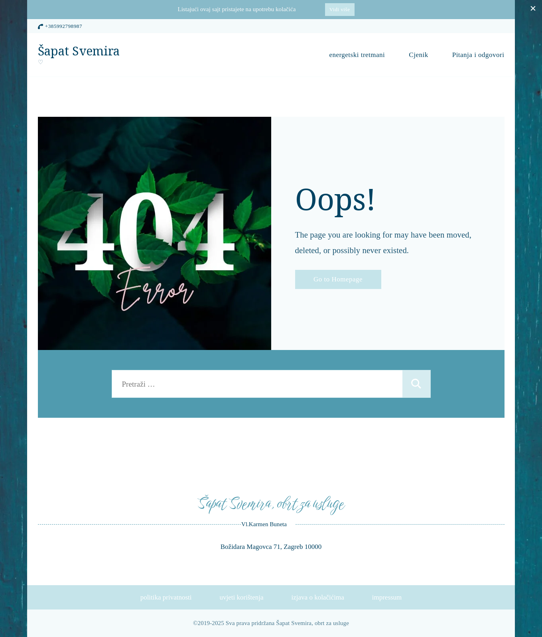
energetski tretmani (357, 55)
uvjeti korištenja (242, 597)
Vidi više (339, 9)
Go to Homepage (338, 279)
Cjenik (418, 55)
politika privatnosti (166, 597)
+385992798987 (63, 26)
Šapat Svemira (79, 51)
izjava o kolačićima (318, 597)
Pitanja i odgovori (478, 55)
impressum (387, 597)
